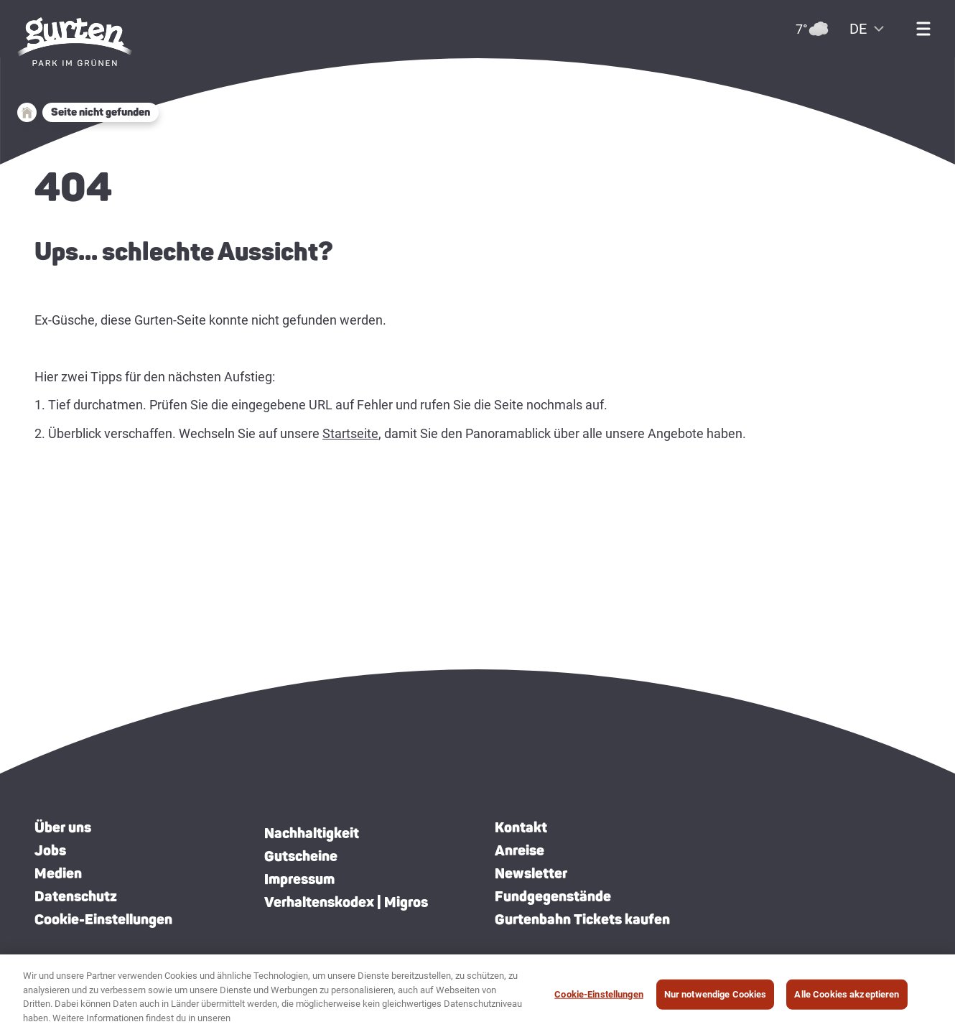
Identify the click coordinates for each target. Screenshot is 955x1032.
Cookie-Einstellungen (103, 919)
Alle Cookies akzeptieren (846, 999)
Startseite (350, 433)
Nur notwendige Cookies (715, 999)
